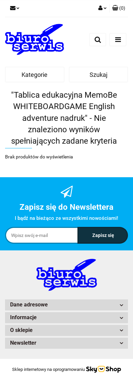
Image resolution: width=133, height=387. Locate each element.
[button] (118, 8)
